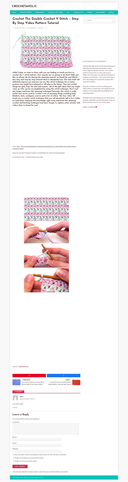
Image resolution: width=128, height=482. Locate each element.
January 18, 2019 (19, 28)
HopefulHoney (23, 366)
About (111, 12)
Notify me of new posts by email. (26, 461)
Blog (14, 12)
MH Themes (40, 477)
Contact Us (78, 12)
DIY (68, 12)
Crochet (40, 28)
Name (14, 437)
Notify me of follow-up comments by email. (29, 458)
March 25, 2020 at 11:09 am (27, 399)
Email (14, 443)
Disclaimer (100, 12)
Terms (89, 12)
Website (15, 449)
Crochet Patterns (55, 12)
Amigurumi (40, 12)
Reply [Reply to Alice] (15, 407)
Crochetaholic (31, 28)
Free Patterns (25, 12)
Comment (15, 422)
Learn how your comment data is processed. (53, 472)
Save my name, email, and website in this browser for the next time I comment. (40, 454)
